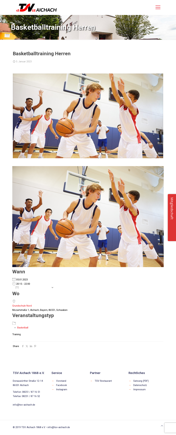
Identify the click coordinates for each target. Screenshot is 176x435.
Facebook (61, 385)
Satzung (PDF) (141, 380)
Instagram (61, 389)
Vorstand (61, 380)
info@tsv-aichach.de (24, 404)
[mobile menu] (158, 7)
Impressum (139, 389)
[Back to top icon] (162, 426)
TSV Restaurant (103, 380)
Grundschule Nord (22, 305)
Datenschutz (140, 385)
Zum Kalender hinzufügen (33, 287)
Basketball (22, 327)
